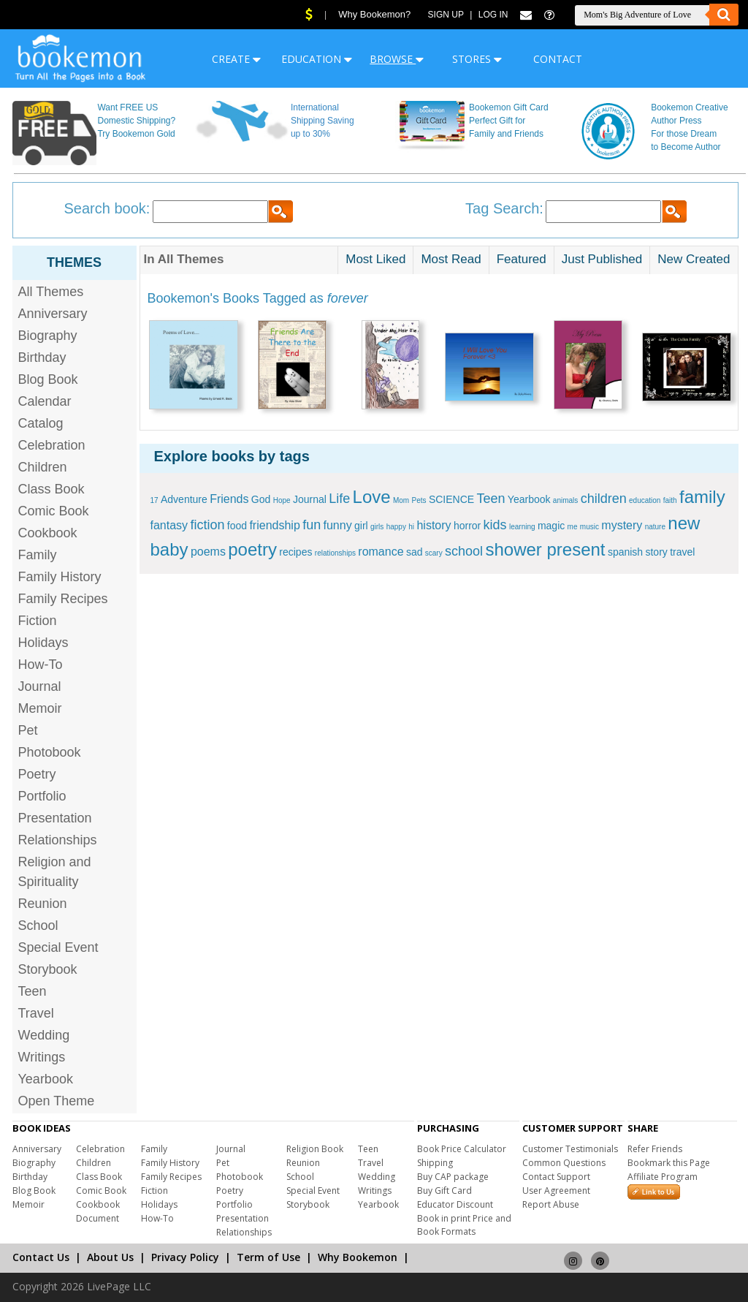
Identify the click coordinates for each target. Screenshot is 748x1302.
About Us (110, 1257)
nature (655, 527)
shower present (545, 549)
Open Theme (56, 1101)
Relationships (57, 840)
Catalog (41, 423)
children (604, 498)
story (656, 552)
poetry (252, 549)
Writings (42, 1057)
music (589, 527)
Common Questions (564, 1163)
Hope (282, 500)
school (464, 551)
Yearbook (45, 1079)
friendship (274, 525)
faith (670, 500)
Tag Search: (504, 208)
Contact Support (556, 1176)
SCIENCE (451, 499)
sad (414, 552)
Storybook (47, 969)
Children (42, 467)
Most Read (451, 259)
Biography (47, 335)
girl (361, 525)
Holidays (43, 642)
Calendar (45, 401)
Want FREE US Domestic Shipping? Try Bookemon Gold (136, 120)
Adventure (184, 499)
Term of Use (268, 1257)
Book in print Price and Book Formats (464, 1225)
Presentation (55, 818)
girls (376, 527)
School (38, 925)
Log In (493, 15)
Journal (39, 686)
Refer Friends (654, 1149)
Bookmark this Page (668, 1163)
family (702, 497)
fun (311, 525)
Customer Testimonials (570, 1149)
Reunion (42, 903)
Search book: (107, 208)
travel (682, 552)
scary (434, 553)
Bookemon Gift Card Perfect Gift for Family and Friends (509, 120)
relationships (335, 553)
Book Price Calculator (461, 1149)
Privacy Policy (185, 1257)
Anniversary (53, 313)
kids (495, 525)
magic (551, 525)
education (644, 500)
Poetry (37, 774)
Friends (229, 499)
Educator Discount (455, 1204)
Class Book (51, 489)
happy (396, 527)
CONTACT (557, 59)
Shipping (435, 1163)
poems (208, 551)
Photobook (49, 752)
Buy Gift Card (444, 1190)
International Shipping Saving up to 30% (322, 120)
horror (467, 525)
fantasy (169, 525)
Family (37, 555)
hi (411, 527)
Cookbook (47, 533)
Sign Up (446, 15)
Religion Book (314, 1149)
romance (380, 551)
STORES (477, 59)
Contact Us (40, 1257)
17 (154, 500)
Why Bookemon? (374, 14)
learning (522, 527)
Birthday (42, 357)
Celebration (51, 445)
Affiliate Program (662, 1176)
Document (97, 1218)
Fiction (37, 620)
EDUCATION (316, 59)
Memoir (40, 708)
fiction (207, 525)
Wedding (44, 1035)
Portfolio (42, 796)
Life (339, 498)
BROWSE (397, 59)
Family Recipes (63, 598)
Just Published (602, 259)
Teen (32, 991)
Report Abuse (550, 1204)
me (573, 527)
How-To (40, 664)
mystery (621, 525)
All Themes (51, 291)
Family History (60, 576)
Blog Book (48, 379)
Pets (419, 500)
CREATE (236, 59)
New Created (693, 259)
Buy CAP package (453, 1176)
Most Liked (375, 259)
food (237, 525)
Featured (521, 259)
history (433, 525)
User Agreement (556, 1190)
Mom (401, 500)
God (260, 499)
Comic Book (53, 511)
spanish (625, 552)
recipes (295, 552)
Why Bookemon (357, 1257)
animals (565, 500)
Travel (36, 1013)
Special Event (58, 947)
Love (372, 497)
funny (338, 525)
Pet (28, 730)
